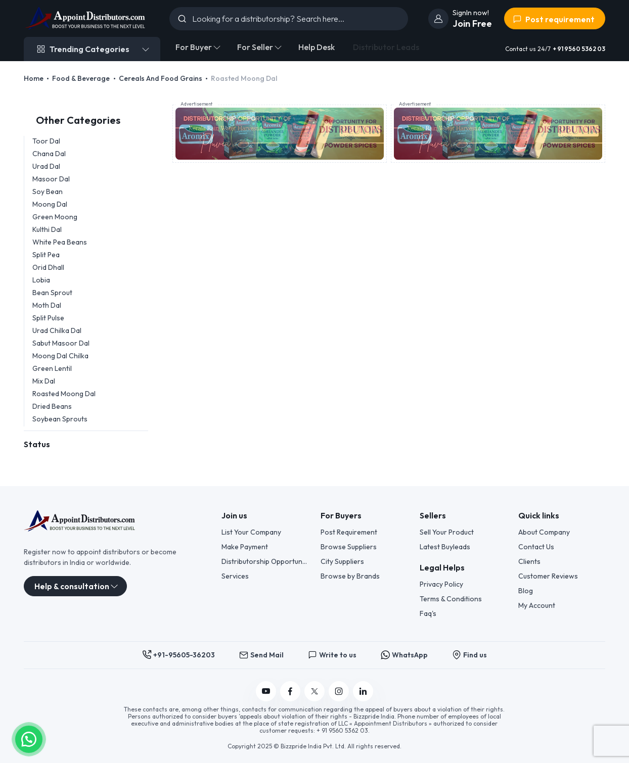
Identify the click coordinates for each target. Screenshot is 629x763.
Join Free (472, 23)
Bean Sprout (52, 292)
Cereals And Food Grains (160, 78)
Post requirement (554, 19)
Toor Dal (46, 141)
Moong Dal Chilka (60, 355)
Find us (469, 655)
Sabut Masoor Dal (60, 343)
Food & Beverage (81, 78)
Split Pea (46, 254)
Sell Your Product (447, 532)
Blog (525, 590)
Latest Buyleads (445, 546)
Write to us (332, 655)
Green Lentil (52, 368)
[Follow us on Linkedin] (363, 691)
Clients (529, 561)
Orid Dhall (48, 267)
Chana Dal (49, 153)
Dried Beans (52, 406)
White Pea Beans (59, 242)
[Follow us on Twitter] (314, 691)
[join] (438, 19)
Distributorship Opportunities (264, 561)
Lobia (41, 279)
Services (235, 576)
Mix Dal (43, 381)
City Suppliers (342, 561)
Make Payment (244, 546)
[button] (28, 738)
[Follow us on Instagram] (339, 691)
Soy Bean (47, 191)
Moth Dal (46, 305)
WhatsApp (404, 655)
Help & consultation (71, 586)
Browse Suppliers (349, 546)
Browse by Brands (350, 576)
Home (33, 78)
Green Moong (54, 216)
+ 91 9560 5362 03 (579, 49)
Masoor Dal (51, 178)
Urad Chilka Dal (56, 330)
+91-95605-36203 (178, 655)
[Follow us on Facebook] (290, 691)
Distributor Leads (386, 47)
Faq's (428, 613)
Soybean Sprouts (59, 418)
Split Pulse (48, 317)
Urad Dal (46, 166)
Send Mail (261, 655)
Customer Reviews (548, 576)
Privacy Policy (441, 584)
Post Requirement (349, 532)
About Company (544, 532)
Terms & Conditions (451, 598)
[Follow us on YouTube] (266, 691)
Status (37, 444)
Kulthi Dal (47, 229)
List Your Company (251, 532)
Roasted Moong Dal (64, 393)
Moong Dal (49, 204)
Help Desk (316, 47)
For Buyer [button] (193, 47)
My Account (536, 605)
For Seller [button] (255, 47)
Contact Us (536, 546)
